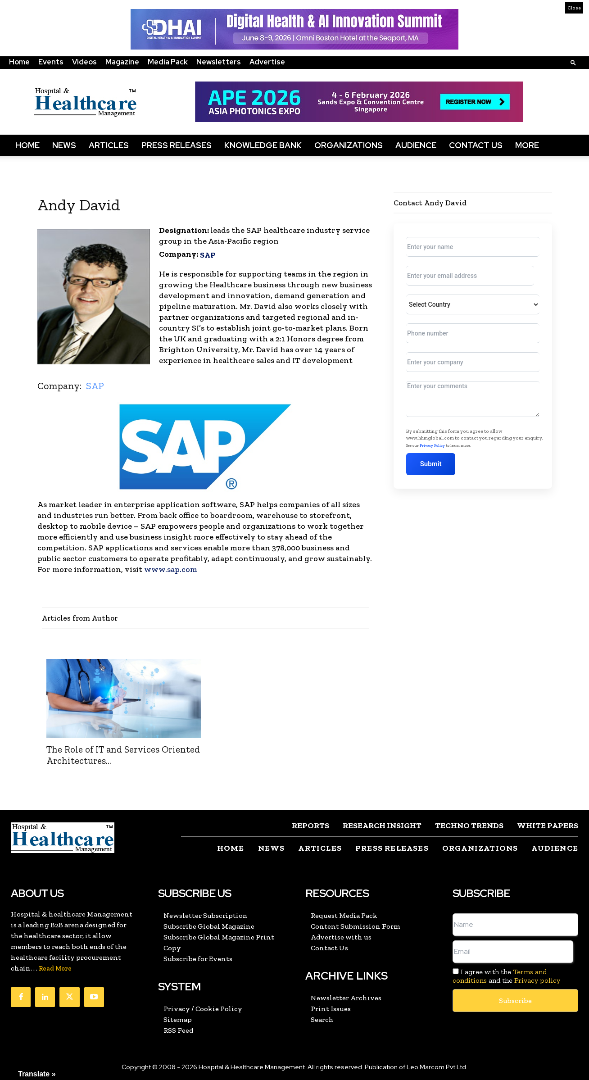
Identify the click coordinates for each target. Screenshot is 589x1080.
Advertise (267, 62)
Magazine (122, 62)
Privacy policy (537, 980)
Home (19, 62)
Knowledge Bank (263, 145)
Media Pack (168, 62)
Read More (55, 968)
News (64, 145)
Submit (431, 464)
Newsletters (218, 62)
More (527, 145)
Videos (84, 62)
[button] (573, 62)
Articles (109, 145)
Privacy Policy (432, 445)
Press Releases (176, 145)
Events (50, 62)
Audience (415, 145)
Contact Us (476, 145)
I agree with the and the (506, 976)
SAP (208, 255)
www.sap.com (170, 569)
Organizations (348, 145)
